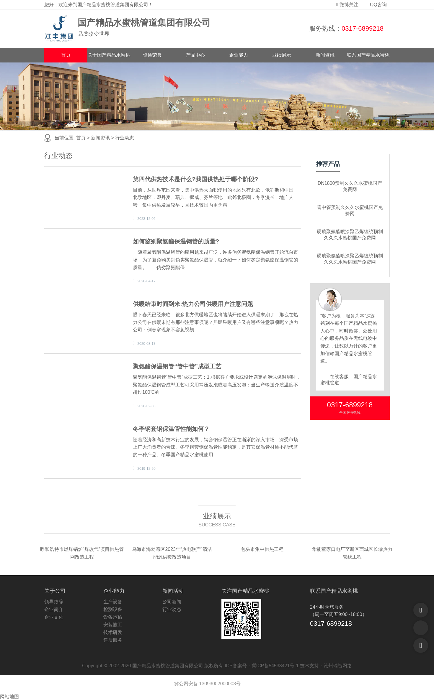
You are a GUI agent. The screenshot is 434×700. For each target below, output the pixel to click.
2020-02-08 (146, 406)
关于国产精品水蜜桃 (109, 54)
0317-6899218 (363, 28)
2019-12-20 (146, 469)
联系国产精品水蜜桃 (368, 54)
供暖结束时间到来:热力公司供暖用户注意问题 (193, 304)
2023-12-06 (146, 219)
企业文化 (53, 617)
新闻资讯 (325, 54)
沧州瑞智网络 (338, 665)
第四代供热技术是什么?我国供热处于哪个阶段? (195, 179)
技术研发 (112, 632)
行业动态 (124, 137)
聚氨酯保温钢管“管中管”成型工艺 (177, 366)
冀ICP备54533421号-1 (275, 665)
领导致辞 (53, 601)
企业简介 (53, 609)
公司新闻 (171, 601)
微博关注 (347, 4)
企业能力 (238, 54)
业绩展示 (281, 54)
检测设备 (112, 609)
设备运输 (112, 617)
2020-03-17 (146, 344)
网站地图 (9, 696)
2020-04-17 (146, 281)
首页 (66, 54)
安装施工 (112, 624)
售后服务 (112, 640)
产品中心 (195, 54)
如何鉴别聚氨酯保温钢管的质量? (176, 241)
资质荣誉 (152, 54)
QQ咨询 (377, 4)
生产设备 (112, 601)
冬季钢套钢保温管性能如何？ (171, 429)
